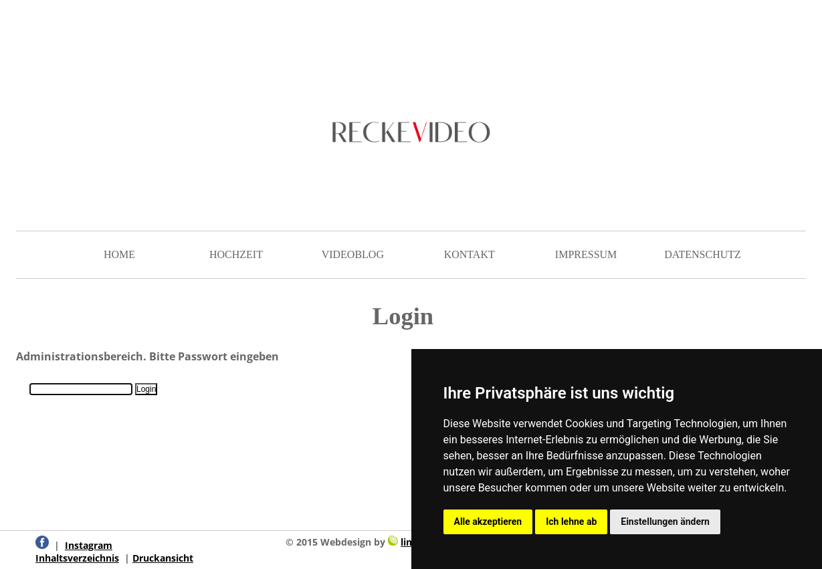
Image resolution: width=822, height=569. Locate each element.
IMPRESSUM (586, 254)
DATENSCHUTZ (702, 254)
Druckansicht (162, 558)
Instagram (88, 545)
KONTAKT (469, 254)
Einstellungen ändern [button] (665, 521)
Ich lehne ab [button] (571, 521)
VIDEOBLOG (353, 254)
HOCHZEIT (236, 254)
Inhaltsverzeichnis (77, 558)
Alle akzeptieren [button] (488, 521)
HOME (119, 254)
